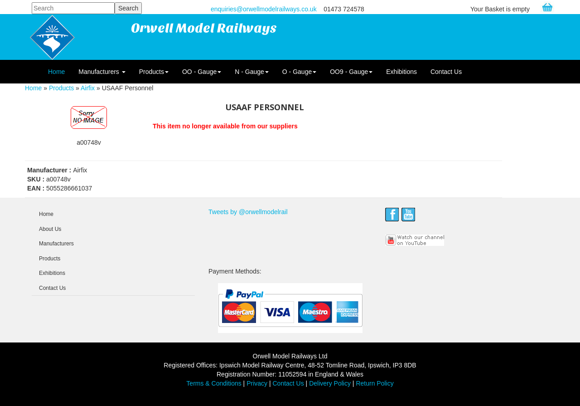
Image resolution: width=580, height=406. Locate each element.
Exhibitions (401, 71)
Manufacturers (101, 71)
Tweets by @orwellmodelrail (248, 211)
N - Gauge (252, 71)
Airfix (88, 88)
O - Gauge (299, 71)
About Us (50, 229)
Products (154, 71)
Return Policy (374, 383)
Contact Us (446, 71)
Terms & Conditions (213, 383)
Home (56, 71)
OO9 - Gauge (351, 71)
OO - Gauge (201, 71)
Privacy (256, 383)
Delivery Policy (330, 383)
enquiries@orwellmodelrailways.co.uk (264, 9)
